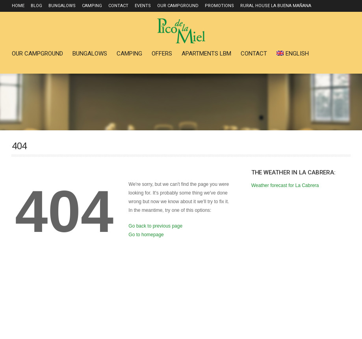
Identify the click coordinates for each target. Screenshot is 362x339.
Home (18, 5)
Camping (92, 5)
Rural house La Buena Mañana (275, 5)
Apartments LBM (206, 53)
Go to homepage (145, 234)
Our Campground (178, 5)
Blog (36, 5)
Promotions (219, 5)
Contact (118, 5)
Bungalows (62, 5)
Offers (162, 53)
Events (143, 5)
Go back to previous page (155, 226)
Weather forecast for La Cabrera (285, 185)
